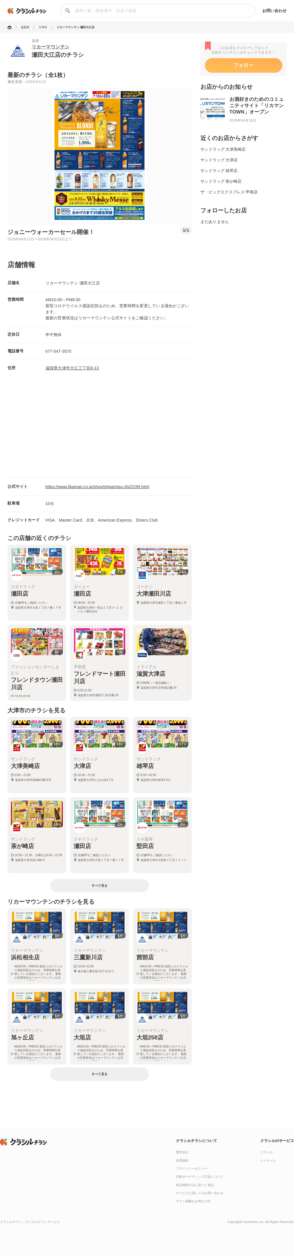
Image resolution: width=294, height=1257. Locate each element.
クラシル (266, 1152)
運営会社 (182, 1152)
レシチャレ (268, 1160)
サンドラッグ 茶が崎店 (221, 181)
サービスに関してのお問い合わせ (199, 1193)
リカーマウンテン (51, 46)
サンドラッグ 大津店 (219, 160)
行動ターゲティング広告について (199, 1176)
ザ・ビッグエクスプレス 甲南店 (229, 192)
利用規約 (182, 1160)
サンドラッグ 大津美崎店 (223, 149)
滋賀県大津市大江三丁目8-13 (72, 368)
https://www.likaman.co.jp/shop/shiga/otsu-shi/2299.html (97, 486)
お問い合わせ (274, 10)
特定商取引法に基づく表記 (195, 1185)
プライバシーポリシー (192, 1168)
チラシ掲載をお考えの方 (193, 1201)
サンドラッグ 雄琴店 (219, 170)
